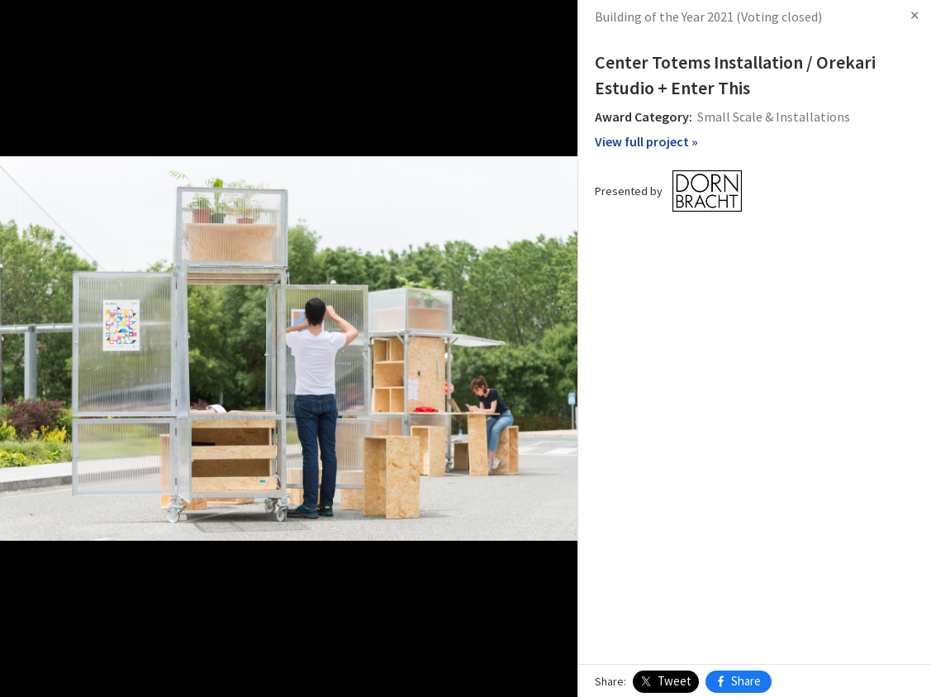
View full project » (646, 141)
